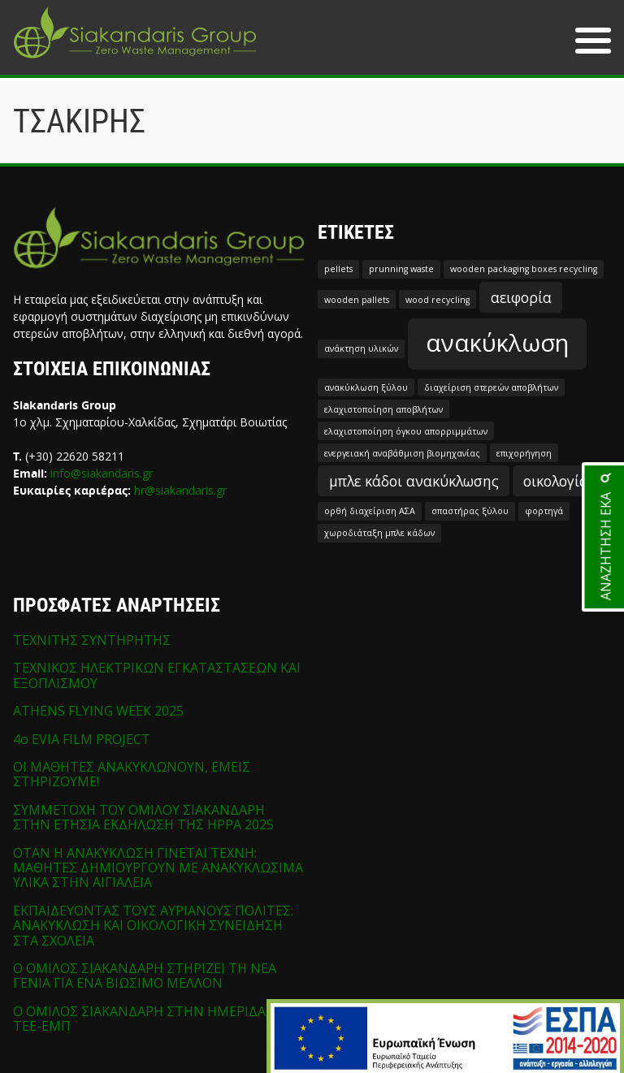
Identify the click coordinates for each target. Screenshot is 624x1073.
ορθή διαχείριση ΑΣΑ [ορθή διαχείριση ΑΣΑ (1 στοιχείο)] (369, 511)
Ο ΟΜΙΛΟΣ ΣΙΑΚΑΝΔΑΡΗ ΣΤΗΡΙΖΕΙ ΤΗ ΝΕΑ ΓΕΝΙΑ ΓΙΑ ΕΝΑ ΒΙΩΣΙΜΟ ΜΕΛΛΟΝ (144, 975)
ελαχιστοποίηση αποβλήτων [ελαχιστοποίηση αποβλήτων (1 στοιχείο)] (383, 409)
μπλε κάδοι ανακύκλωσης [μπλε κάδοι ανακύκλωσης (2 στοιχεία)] (414, 481)
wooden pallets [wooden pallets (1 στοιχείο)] (356, 299)
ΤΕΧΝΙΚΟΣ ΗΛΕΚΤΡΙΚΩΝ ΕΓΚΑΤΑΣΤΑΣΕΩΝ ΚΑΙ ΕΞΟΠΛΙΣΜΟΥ (157, 675)
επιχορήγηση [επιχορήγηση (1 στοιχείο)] (524, 453)
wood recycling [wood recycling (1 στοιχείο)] (437, 299)
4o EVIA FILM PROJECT (81, 739)
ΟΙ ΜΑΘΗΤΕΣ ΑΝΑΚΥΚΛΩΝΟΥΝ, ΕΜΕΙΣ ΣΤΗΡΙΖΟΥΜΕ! (131, 774)
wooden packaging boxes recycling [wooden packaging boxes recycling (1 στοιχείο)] (523, 269)
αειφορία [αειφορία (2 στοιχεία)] (521, 297)
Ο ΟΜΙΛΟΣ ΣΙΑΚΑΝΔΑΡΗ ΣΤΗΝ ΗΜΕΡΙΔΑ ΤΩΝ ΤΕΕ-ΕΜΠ (156, 1018)
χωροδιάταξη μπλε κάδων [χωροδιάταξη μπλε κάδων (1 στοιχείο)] (379, 533)
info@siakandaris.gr (101, 473)
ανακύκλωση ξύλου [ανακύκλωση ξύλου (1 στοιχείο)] (366, 387)
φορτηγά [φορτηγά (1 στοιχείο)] (544, 511)
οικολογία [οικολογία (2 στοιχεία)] (555, 481)
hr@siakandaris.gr (180, 490)
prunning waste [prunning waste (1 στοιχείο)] (401, 269)
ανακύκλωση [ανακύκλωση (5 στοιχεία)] (497, 343)
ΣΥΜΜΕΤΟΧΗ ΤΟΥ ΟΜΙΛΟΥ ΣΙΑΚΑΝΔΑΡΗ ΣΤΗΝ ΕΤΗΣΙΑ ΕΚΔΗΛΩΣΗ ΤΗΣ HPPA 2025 (143, 817)
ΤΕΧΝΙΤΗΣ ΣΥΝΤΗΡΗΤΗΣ (92, 640)
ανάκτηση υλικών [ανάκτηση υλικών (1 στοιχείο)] (361, 348)
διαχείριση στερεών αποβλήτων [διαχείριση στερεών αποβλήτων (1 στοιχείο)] (491, 387)
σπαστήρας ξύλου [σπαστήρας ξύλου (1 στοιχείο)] (470, 511)
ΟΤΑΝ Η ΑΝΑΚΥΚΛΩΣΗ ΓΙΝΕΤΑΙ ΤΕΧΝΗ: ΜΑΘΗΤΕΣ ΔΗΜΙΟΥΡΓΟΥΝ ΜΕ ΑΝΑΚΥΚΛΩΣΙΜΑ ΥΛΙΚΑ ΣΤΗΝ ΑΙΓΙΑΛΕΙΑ (158, 868)
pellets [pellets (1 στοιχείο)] (338, 269)
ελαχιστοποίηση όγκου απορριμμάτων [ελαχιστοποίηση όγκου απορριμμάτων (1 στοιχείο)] (406, 431)
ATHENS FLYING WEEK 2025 (98, 711)
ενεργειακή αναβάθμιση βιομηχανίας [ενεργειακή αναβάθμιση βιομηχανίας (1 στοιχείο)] (402, 453)
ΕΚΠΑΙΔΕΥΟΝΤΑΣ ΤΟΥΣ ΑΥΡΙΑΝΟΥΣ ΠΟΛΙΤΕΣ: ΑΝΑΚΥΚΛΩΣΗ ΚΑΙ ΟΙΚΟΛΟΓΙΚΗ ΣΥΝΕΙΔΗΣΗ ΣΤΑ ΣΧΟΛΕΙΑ (153, 926)
